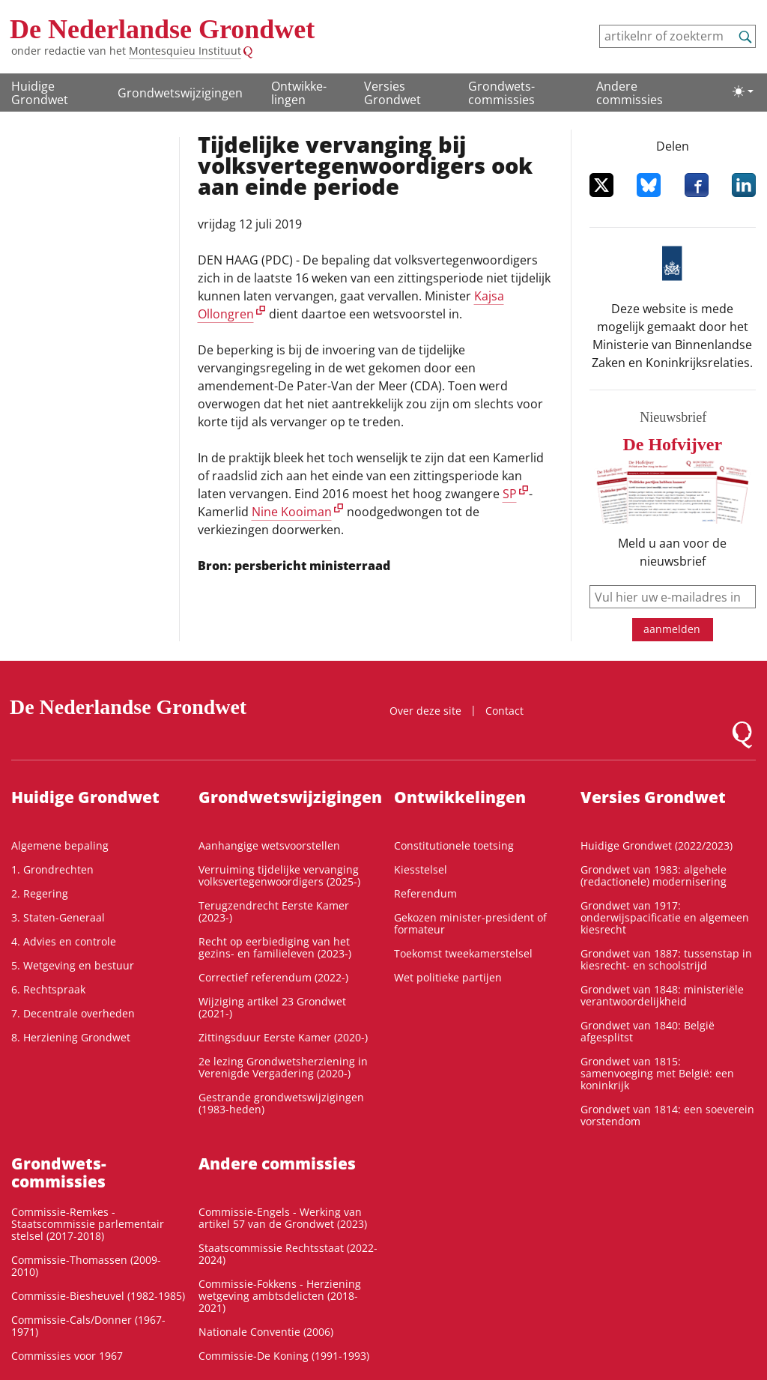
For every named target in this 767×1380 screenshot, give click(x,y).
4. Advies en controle (63, 941)
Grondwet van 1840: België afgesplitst (647, 1031)
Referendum (425, 893)
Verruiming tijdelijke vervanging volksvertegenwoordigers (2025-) (279, 875)
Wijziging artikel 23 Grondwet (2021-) (272, 1007)
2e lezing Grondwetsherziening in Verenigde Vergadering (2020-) (283, 1067)
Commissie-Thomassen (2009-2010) (86, 1266)
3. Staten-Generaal (58, 917)
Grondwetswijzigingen (180, 93)
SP (510, 493)
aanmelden (671, 629)
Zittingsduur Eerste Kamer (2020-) (283, 1037)
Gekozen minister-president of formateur (470, 923)
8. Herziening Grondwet (70, 1037)
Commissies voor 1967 (67, 1356)
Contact (504, 710)
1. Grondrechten (52, 869)
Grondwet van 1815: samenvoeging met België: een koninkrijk (657, 1073)
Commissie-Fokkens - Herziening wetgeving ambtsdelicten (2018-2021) (279, 1296)
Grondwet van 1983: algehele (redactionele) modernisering (653, 875)
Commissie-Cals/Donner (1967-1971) (88, 1326)
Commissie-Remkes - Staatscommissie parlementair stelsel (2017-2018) (87, 1224)
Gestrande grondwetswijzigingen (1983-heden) (281, 1103)
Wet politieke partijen (448, 977)
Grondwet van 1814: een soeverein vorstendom (667, 1115)
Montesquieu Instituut (185, 50)
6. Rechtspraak (48, 989)
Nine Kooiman (292, 511)
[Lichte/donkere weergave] (743, 91)
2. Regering (39, 893)
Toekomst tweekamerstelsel (463, 953)
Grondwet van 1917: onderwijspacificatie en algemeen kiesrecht (664, 917)
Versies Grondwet (392, 93)
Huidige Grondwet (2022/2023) (656, 845)
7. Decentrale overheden (73, 1013)
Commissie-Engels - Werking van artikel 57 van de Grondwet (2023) (282, 1218)
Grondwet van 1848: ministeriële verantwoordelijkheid (662, 995)
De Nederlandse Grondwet (162, 29)
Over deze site (425, 710)
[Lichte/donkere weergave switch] (743, 91)
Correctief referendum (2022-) (273, 977)
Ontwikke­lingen (299, 93)
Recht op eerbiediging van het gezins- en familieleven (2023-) (274, 947)
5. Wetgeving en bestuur (72, 965)
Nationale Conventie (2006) (265, 1332)
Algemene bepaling (60, 845)
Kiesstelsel (420, 869)
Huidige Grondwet (39, 93)
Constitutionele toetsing (454, 845)
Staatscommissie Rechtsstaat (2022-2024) (288, 1254)
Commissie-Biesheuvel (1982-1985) (98, 1296)
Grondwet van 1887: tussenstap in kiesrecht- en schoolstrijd (666, 959)
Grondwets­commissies (501, 93)
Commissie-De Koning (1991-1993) (283, 1356)
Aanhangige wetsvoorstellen (269, 845)
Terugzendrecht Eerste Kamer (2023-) (273, 911)
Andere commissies (629, 93)
